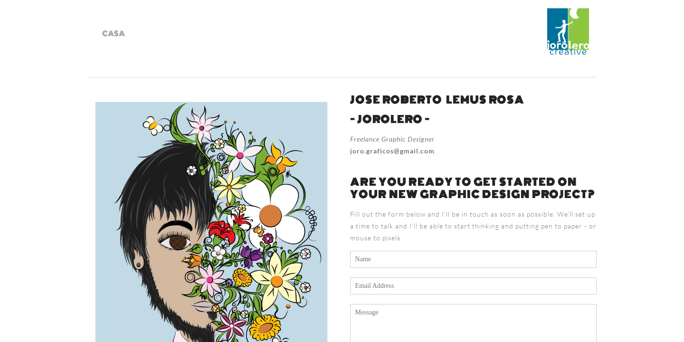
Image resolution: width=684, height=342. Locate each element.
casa (113, 33)
